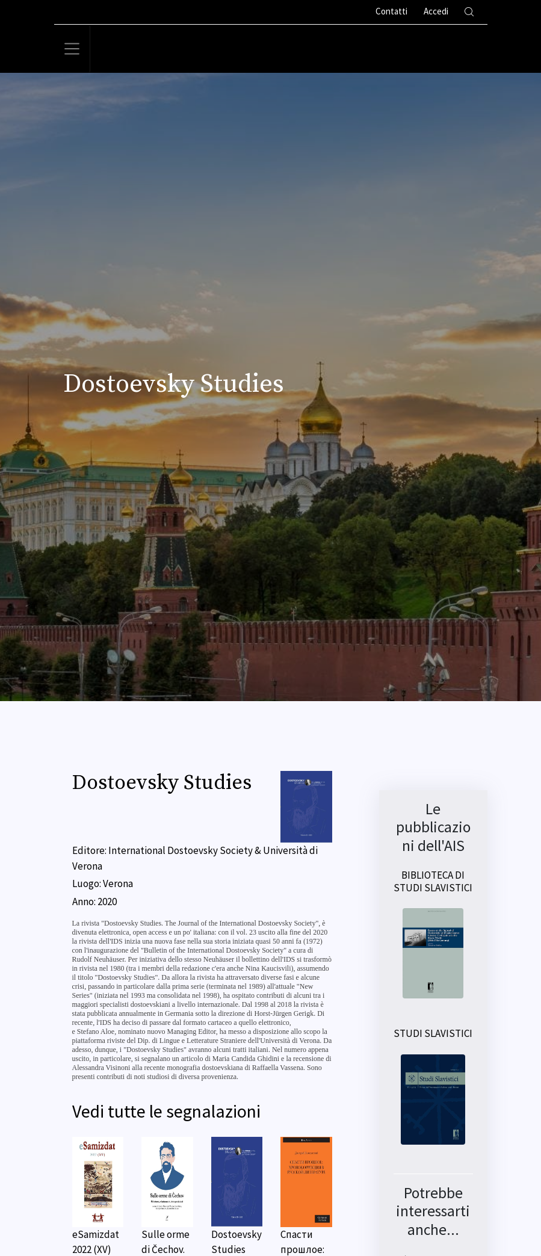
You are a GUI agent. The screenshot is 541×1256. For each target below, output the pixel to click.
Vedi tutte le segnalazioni (166, 1111)
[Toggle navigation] (72, 49)
